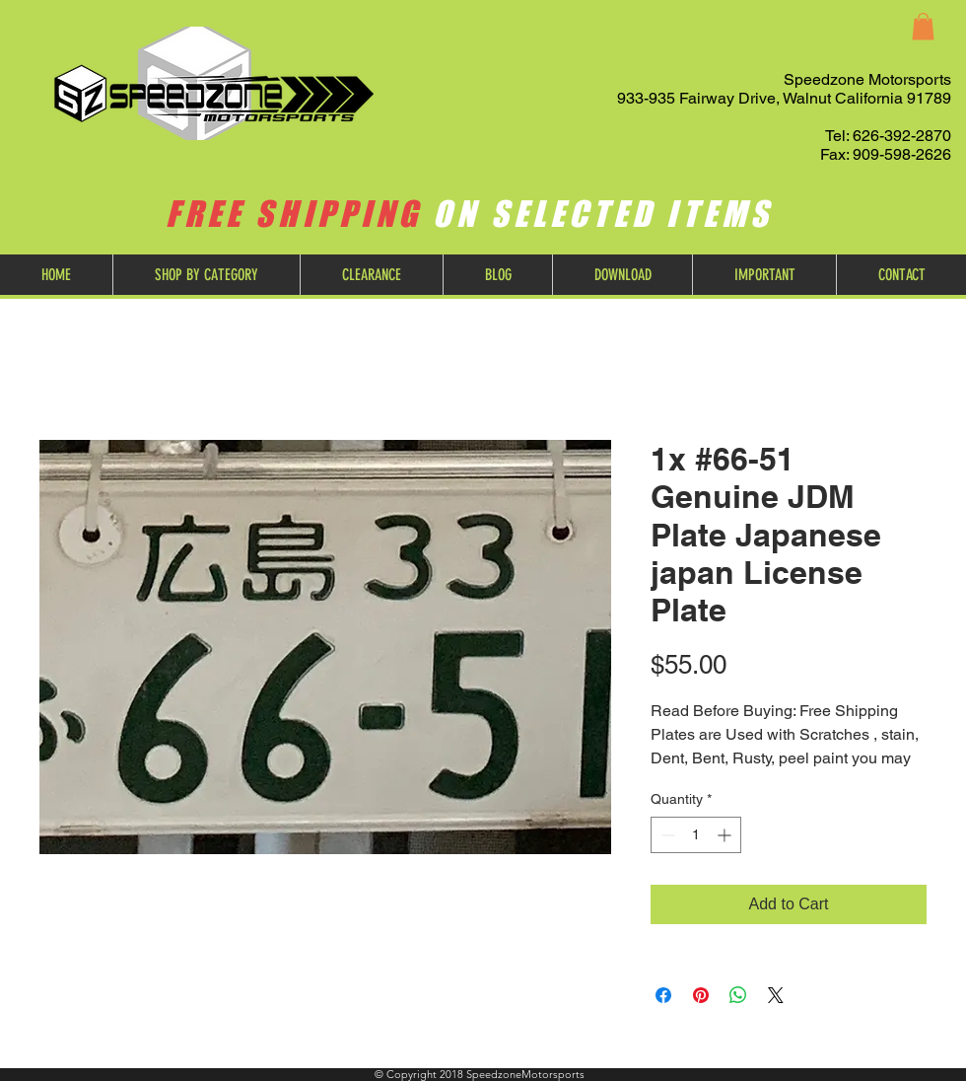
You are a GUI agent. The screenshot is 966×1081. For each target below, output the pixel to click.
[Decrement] (666, 835)
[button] (923, 26)
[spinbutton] (696, 835)
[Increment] (726, 835)
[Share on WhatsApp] (738, 995)
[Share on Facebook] (663, 995)
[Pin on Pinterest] (701, 995)
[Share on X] (776, 995)
